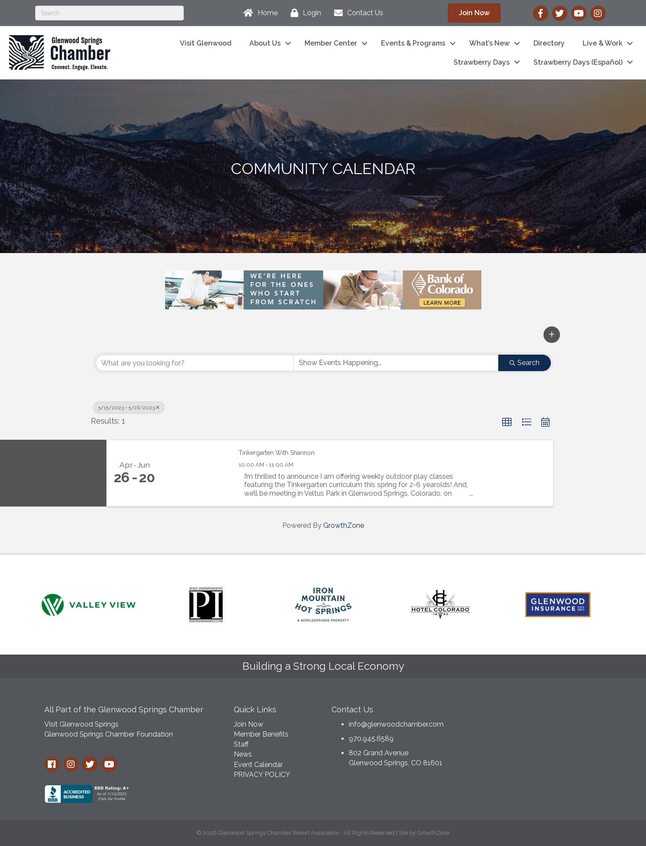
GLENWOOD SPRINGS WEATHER (536, 732)
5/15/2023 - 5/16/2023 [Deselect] (128, 408)
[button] (551, 334)
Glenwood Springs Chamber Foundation (108, 734)
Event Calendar (258, 764)
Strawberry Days (482, 62)
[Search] (109, 13)
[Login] (303, 13)
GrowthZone (343, 525)
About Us (265, 43)
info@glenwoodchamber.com (396, 724)
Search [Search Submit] (525, 363)
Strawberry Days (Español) (578, 62)
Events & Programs (413, 43)
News (243, 754)
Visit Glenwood (206, 43)
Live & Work (603, 43)
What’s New (489, 43)
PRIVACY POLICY (262, 774)
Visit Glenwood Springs (81, 724)
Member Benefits (261, 734)
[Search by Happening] (396, 363)
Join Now (248, 724)
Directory (549, 43)
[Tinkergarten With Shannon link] (196, 473)
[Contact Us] (356, 13)
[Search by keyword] (195, 363)
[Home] (258, 13)
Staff (241, 744)
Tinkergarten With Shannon (277, 452)
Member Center (331, 43)
